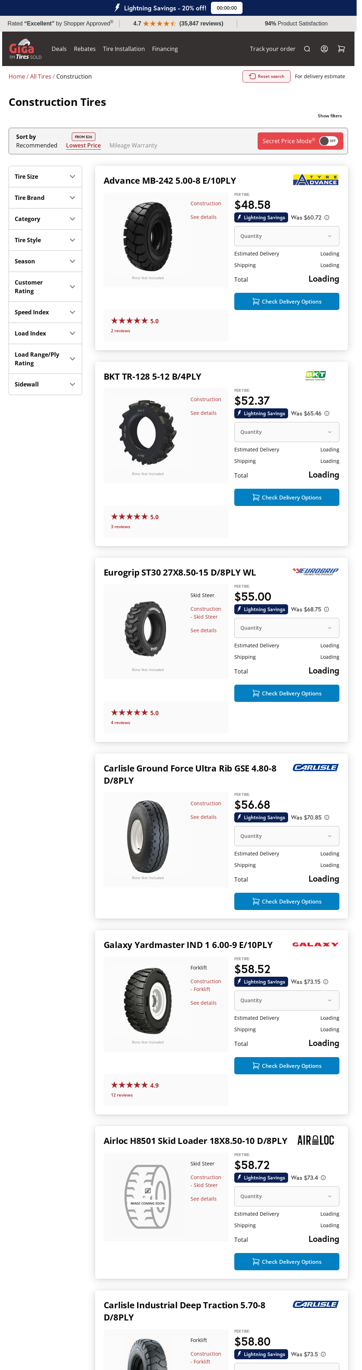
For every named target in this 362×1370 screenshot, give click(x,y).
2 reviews (120, 331)
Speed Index (45, 312)
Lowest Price (83, 145)
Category (45, 219)
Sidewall (45, 384)
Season (45, 261)
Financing (171, 49)
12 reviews (122, 1097)
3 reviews (120, 528)
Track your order (266, 49)
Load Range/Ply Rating (45, 359)
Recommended (36, 145)
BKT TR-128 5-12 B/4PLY (153, 377)
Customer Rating (45, 286)
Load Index (45, 333)
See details (204, 217)
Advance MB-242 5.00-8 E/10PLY (170, 180)
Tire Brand (45, 198)
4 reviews (120, 724)
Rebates (91, 49)
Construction (206, 203)
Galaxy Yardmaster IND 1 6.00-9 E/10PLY (188, 946)
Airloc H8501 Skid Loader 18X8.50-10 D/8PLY (195, 1143)
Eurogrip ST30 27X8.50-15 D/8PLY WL (180, 574)
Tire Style (45, 240)
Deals (65, 49)
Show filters (330, 116)
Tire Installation (130, 49)
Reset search (267, 76)
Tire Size (45, 176)
